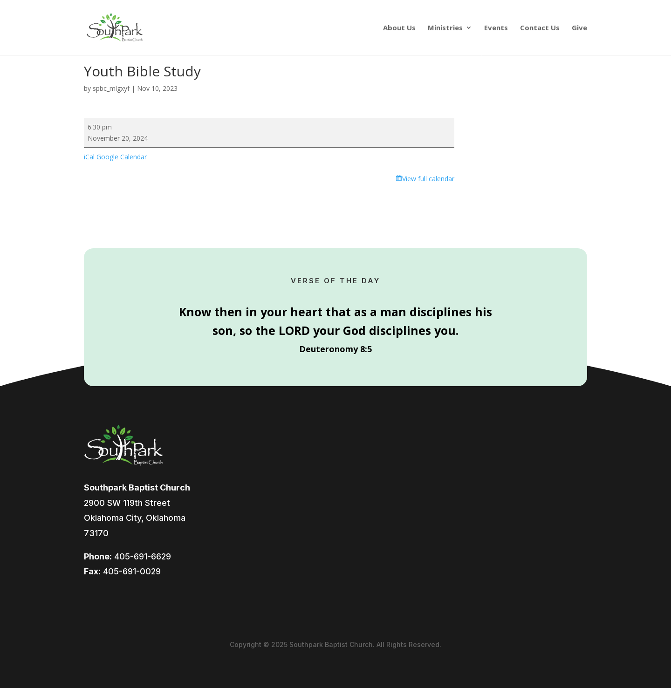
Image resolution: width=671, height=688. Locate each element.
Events (496, 28)
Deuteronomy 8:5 (335, 348)
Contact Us (540, 28)
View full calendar (428, 178)
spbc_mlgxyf (111, 88)
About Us (399, 28)
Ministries (445, 28)
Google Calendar (121, 156)
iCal (89, 156)
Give (579, 28)
